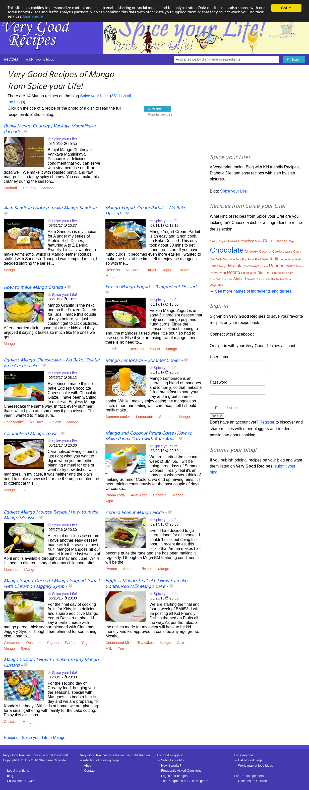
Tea (121, 648)
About (88, 765)
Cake (181, 643)
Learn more (33, 16)
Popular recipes (160, 114)
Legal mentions (18, 770)
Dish (238, 259)
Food (251, 259)
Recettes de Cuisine (252, 781)
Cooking (287, 251)
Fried (258, 259)
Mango (47, 188)
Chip (291, 241)
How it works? (171, 765)
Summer (166, 417)
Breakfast (246, 241)
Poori (222, 273)
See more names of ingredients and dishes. (253, 291)
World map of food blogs (255, 765)
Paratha (290, 266)
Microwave (251, 266)
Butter (258, 241)
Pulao (245, 273)
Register (267, 422)
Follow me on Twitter (21, 781)
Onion (264, 266)
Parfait (151, 270)
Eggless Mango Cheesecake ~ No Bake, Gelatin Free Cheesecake (51, 363)
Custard (10, 722)
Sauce (289, 273)
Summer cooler (117, 417)
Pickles (146, 569)
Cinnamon (12, 643)
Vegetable (216, 285)
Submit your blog (173, 760)
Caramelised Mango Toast (30, 434)
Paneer (276, 265)
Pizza (214, 273)
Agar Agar (139, 495)
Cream (183, 270)
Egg (244, 259)
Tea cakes (146, 643)
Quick (253, 273)
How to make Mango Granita (33, 287)
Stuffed (239, 279)
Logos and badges (174, 776)
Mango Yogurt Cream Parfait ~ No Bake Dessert (145, 211)
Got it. (286, 8)
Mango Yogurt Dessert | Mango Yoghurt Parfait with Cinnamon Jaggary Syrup (52, 583)
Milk (108, 648)
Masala (235, 265)
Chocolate (227, 250)
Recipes (11, 59)
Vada (288, 279)
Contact (89, 770)
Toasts (26, 490)
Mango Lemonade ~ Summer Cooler (142, 360)
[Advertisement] (153, 164)
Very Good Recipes (17, 755)
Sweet (251, 279)
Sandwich (278, 273)
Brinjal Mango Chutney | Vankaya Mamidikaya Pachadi (49, 129)
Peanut (111, 569)
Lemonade (144, 417)
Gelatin (55, 422)
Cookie (277, 251)
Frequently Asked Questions (181, 770)
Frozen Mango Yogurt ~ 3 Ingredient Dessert (151, 287)
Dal (212, 259)
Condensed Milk (118, 643)
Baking (214, 241)
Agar (109, 501)
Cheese (280, 241)
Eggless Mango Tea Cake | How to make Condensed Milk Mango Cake (146, 583)
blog (10, 776)
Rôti (268, 273)
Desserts (112, 270)
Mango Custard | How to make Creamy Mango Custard (51, 662)
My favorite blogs (40, 59)
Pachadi (10, 188)
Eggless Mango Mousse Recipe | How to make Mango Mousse (51, 515)
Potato (233, 272)
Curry (297, 251)
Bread (232, 241)
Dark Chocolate (225, 259)
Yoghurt (52, 643)
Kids (298, 259)
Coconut (159, 495)
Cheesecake (14, 422)
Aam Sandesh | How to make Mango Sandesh (50, 208)
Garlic (265, 259)
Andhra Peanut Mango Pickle (134, 513)
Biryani (223, 241)
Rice (261, 273)
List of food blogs (250, 760)
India (274, 258)
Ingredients (114, 349)
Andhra (129, 569)
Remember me (226, 408)
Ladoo (214, 266)
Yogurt (167, 270)
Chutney (29, 188)
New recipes (157, 109)
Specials (227, 279)
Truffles (280, 279)
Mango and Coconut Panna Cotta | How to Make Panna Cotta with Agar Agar (148, 436)
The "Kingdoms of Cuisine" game (184, 781)
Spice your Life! (94, 96)
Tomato (270, 279)
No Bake (133, 270)
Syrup (25, 648)
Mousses (11, 570)
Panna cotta (115, 495)
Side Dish (215, 279)
